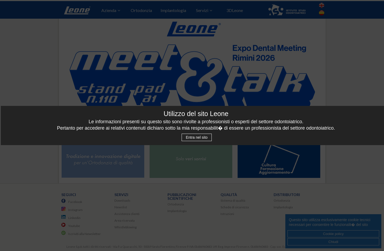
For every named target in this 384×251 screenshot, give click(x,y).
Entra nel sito (197, 137)
